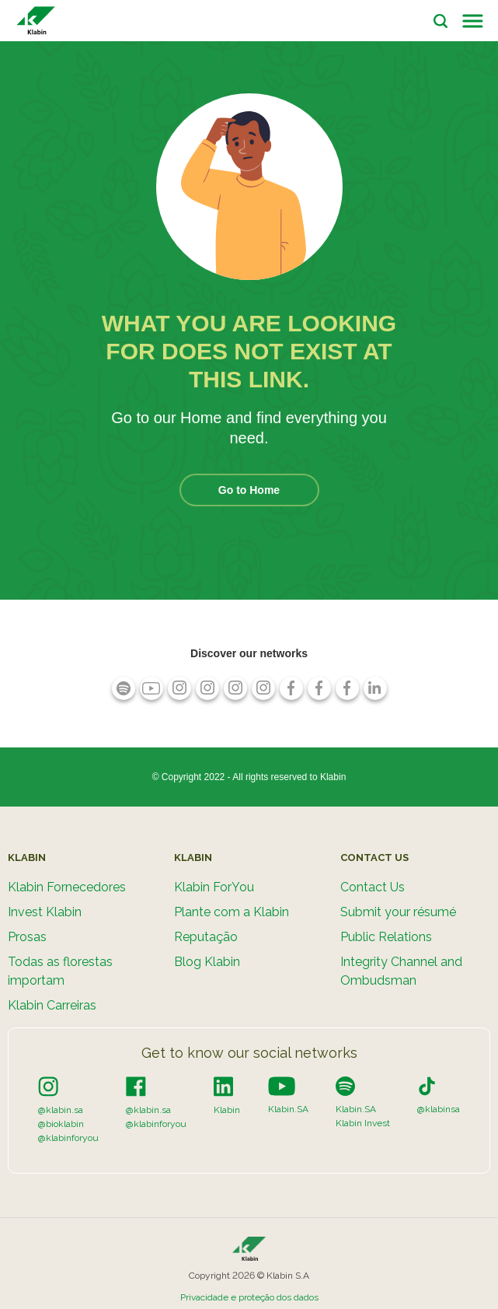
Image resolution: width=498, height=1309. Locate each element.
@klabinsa (438, 1109)
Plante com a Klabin (231, 912)
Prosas (27, 936)
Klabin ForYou (214, 887)
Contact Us (372, 887)
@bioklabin (61, 1123)
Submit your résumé (398, 912)
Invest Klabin (45, 912)
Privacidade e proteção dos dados (249, 1297)
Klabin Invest (363, 1123)
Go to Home (249, 490)
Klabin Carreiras (52, 1005)
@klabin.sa (60, 1109)
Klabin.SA (288, 1109)
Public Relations (386, 936)
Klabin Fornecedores (67, 887)
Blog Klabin (207, 961)
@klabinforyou (68, 1137)
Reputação (206, 936)
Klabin (227, 1109)
